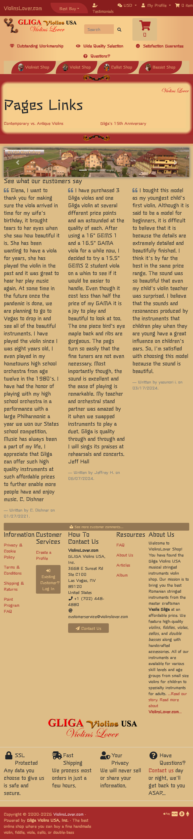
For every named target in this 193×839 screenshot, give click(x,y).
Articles (123, 565)
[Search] (99, 29)
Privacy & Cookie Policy (13, 551)
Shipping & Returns (14, 586)
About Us (124, 555)
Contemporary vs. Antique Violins (33, 123)
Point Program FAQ (11, 605)
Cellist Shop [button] (118, 67)
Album (122, 575)
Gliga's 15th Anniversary (123, 123)
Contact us (161, 770)
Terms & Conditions (13, 570)
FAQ (120, 545)
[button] (127, 5)
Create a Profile (43, 555)
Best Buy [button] (67, 8)
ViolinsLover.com (23, 8)
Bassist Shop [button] (160, 67)
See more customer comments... (96, 526)
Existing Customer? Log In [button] (50, 580)
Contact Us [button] (88, 628)
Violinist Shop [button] (33, 67)
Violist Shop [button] (76, 67)
